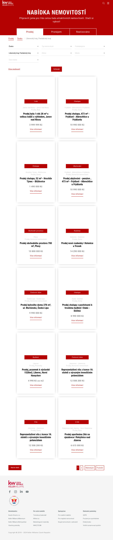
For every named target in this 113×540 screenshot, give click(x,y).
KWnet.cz (36, 518)
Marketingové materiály (41, 522)
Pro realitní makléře (64, 515)
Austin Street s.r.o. (14, 515)
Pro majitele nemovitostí (66, 518)
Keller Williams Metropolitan (17, 522)
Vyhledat (56, 69)
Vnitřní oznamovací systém (92, 525)
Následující (90, 468)
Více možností (14, 69)
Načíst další (15, 468)
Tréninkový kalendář (39, 515)
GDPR (85, 515)
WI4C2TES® (37, 525)
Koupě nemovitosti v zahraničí (68, 522)
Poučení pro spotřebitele (91, 518)
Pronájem (56, 32)
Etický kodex (87, 522)
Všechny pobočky (14, 525)
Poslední (100, 468)
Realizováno (83, 32)
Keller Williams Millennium (16, 518)
